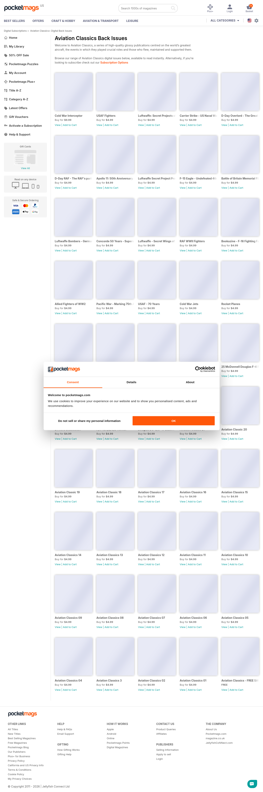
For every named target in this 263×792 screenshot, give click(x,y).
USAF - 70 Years (149, 304)
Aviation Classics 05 (235, 617)
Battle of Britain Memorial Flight (240, 178)
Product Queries (166, 729)
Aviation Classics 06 (193, 617)
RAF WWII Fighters (192, 241)
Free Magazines (17, 742)
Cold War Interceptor (69, 115)
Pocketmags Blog (18, 747)
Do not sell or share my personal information (89, 420)
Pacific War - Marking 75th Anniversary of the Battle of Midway (115, 304)
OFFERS (38, 21)
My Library (14, 46)
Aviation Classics (39, 30)
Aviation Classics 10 (234, 555)
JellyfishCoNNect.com (219, 742)
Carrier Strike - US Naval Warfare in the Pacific (198, 115)
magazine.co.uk (215, 738)
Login (159, 758)
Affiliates (161, 733)
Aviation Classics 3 (109, 680)
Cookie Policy (16, 774)
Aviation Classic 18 (108, 492)
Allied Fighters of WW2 (70, 304)
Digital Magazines (117, 747)
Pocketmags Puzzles (21, 64)
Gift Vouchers (16, 117)
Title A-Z (12, 90)
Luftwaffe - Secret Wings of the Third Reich (157, 241)
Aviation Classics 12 (151, 555)
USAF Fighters (106, 115)
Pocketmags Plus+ (19, 81)
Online (110, 738)
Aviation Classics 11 (193, 555)
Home (10, 37)
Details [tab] (131, 382)
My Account (15, 73)
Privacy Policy (16, 760)
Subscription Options (114, 62)
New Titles (14, 733)
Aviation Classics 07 (151, 617)
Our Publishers (16, 751)
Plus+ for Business (19, 756)
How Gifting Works (68, 749)
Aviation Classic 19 (67, 492)
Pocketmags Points (118, 742)
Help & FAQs (64, 729)
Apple (110, 729)
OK (173, 420)
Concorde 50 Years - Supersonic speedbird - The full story (115, 241)
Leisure (132, 21)
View (58, 124)
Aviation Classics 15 (234, 492)
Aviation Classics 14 (68, 555)
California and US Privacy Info (26, 765)
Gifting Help (64, 754)
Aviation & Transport (101, 21)
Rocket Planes (230, 304)
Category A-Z (16, 99)
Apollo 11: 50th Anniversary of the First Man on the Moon (115, 178)
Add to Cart (70, 124)
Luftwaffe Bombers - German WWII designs (73, 241)
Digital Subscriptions (15, 30)
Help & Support (17, 134)
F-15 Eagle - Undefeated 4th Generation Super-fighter (198, 178)
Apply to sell (163, 754)
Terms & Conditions (19, 769)
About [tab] (190, 382)
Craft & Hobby (63, 21)
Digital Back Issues (61, 30)
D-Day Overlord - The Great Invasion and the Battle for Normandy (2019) (240, 115)
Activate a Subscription (23, 125)
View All (25, 168)
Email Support (65, 733)
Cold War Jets (189, 304)
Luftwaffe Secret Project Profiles (157, 178)
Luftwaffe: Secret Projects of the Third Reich (157, 115)
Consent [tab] (73, 382)
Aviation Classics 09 (68, 617)
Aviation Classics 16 (193, 492)
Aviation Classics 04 (68, 680)
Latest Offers (15, 108)
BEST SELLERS (14, 21)
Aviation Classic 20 (234, 429)
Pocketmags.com (216, 733)
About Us (211, 729)
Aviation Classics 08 (110, 617)
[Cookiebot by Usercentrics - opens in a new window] (198, 369)
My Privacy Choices (20, 778)
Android (111, 733)
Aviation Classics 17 (151, 492)
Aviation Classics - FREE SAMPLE (240, 680)
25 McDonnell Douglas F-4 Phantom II (240, 366)
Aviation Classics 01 (193, 680)
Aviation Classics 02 (151, 680)
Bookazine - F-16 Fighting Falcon (240, 241)
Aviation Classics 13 (109, 555)
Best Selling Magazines (22, 738)
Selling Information (167, 749)
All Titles (13, 729)
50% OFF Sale (16, 55)
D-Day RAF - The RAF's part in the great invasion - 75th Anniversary (73, 178)
